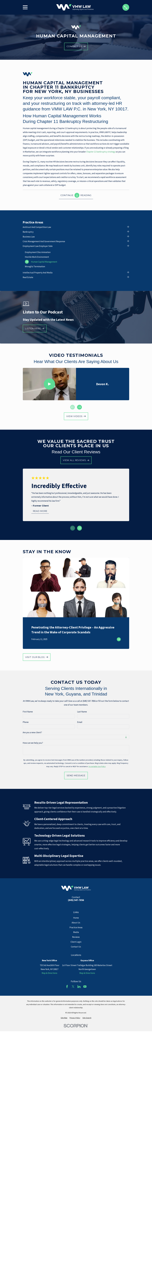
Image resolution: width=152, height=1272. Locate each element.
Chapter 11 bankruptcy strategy (100, 151)
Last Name (82, 711)
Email (79, 722)
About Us (76, 922)
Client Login (76, 941)
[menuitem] (74, 227)
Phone (26, 722)
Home (76, 917)
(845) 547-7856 (76, 900)
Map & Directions (49, 973)
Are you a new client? (32, 732)
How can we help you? (33, 743)
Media (76, 932)
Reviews (76, 937)
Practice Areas (76, 927)
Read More (40, 511)
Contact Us (76, 946)
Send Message (76, 775)
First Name (28, 711)
